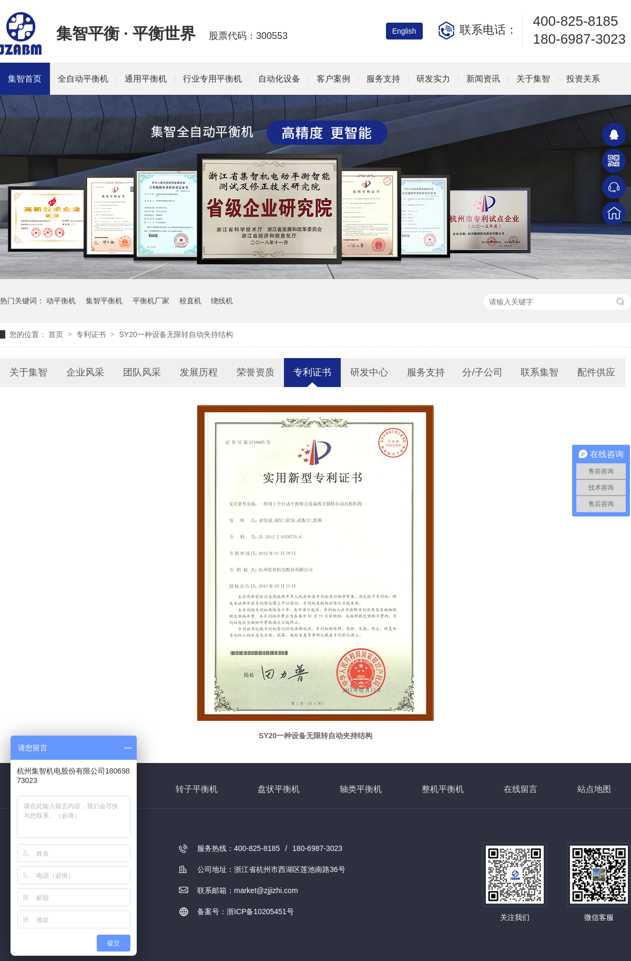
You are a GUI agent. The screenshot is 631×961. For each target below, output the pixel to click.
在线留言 (520, 789)
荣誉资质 (255, 372)
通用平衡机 (146, 78)
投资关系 (583, 78)
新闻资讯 (483, 78)
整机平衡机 (443, 789)
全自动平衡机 (83, 78)
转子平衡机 (197, 789)
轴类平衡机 (361, 789)
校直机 (190, 300)
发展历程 (199, 372)
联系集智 (539, 372)
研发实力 (433, 78)
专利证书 (92, 334)
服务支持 (383, 78)
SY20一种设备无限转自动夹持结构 (175, 334)
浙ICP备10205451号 (260, 911)
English (404, 31)
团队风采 (142, 372)
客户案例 (333, 78)
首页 (56, 334)
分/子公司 (482, 372)
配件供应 (596, 372)
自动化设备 (279, 78)
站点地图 (594, 789)
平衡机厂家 (151, 300)
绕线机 (222, 300)
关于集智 (533, 78)
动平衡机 (61, 300)
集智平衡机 (104, 300)
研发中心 (369, 372)
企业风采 (85, 372)
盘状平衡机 (279, 789)
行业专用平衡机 (212, 78)
